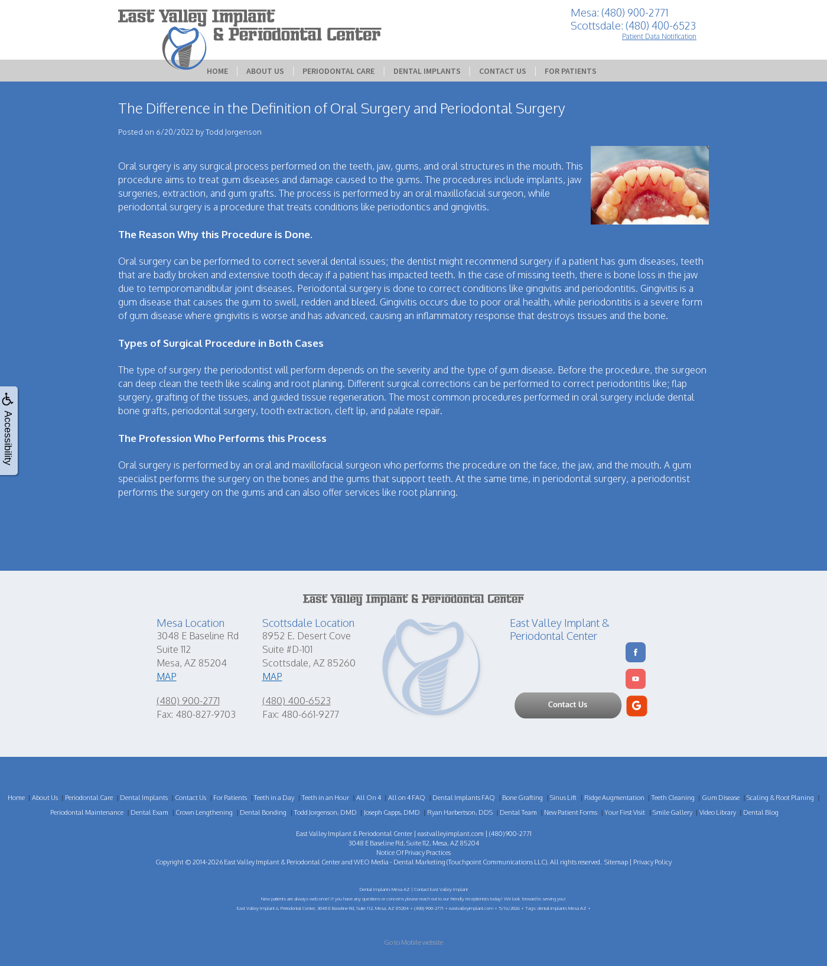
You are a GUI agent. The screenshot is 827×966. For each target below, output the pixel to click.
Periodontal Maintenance (86, 812)
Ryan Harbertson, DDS (460, 812)
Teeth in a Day (274, 797)
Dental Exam (149, 812)
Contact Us (502, 71)
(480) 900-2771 (188, 701)
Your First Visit (624, 812)
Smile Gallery (672, 812)
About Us (265, 71)
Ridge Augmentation (614, 797)
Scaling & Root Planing (780, 797)
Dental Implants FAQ (463, 797)
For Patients (571, 71)
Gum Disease (721, 797)
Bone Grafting (522, 797)
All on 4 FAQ (406, 797)
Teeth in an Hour (325, 797)
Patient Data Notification (659, 36)
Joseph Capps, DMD (392, 812)
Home (217, 71)
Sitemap (616, 862)
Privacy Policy (652, 862)
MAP (167, 676)
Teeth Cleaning (673, 797)
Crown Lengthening (204, 812)
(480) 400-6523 (296, 701)
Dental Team (518, 812)
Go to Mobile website (413, 942)
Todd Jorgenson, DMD (325, 812)
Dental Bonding (263, 812)
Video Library (717, 812)
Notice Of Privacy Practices (413, 852)
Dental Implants (427, 71)
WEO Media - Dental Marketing (399, 862)
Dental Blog (761, 812)
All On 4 (368, 797)
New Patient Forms (570, 812)
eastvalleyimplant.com (451, 834)
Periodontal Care (338, 71)
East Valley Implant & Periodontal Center (282, 862)
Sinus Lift (563, 797)
